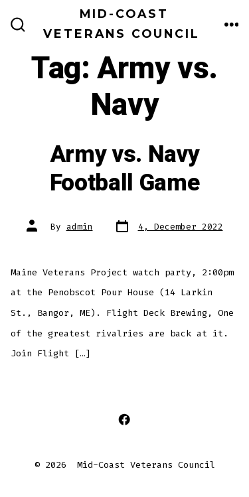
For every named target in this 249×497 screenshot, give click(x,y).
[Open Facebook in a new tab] (124, 419)
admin (79, 226)
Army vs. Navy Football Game (125, 168)
